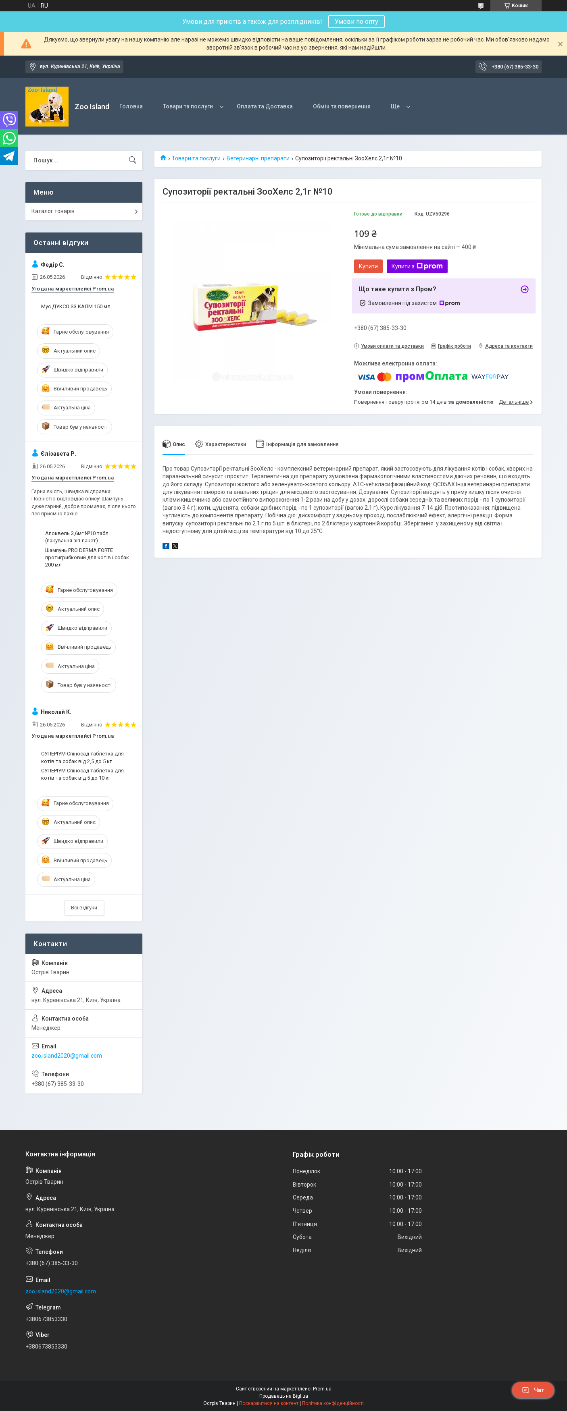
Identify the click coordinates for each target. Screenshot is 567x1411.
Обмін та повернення (342, 106)
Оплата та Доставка (265, 106)
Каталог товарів (53, 211)
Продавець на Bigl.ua (283, 1396)
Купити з (417, 266)
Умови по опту (356, 21)
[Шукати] (132, 160)
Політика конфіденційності (333, 1403)
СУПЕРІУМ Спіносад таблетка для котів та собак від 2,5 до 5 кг (82, 757)
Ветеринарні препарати (258, 158)
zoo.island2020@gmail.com (66, 1055)
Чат (533, 1390)
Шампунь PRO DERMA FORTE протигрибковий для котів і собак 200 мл (87, 557)
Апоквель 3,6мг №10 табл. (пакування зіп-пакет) (77, 537)
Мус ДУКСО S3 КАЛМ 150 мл (75, 306)
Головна (131, 106)
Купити (368, 266)
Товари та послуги (188, 106)
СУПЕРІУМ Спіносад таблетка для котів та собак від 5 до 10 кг (82, 774)
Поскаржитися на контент (268, 1403)
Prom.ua (322, 1389)
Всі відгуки (84, 908)
